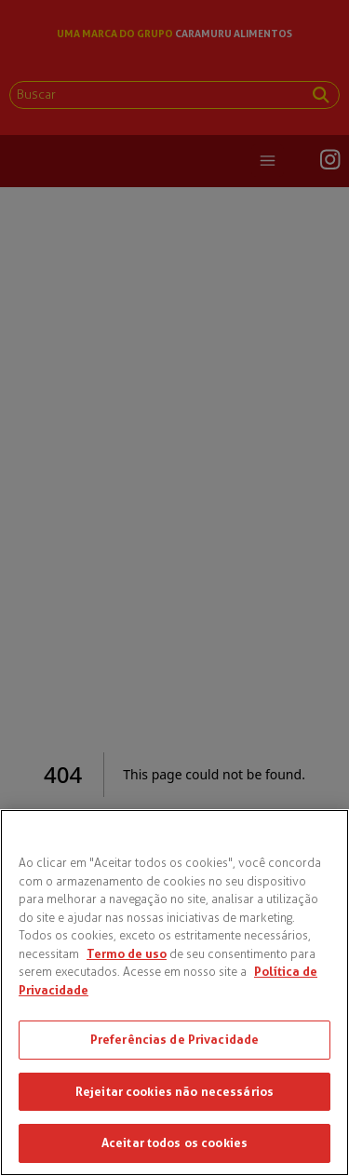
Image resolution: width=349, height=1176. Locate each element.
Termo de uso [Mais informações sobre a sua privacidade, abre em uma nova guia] (127, 953)
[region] (174, 992)
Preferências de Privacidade (175, 1039)
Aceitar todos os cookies (174, 1142)
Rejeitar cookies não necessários (174, 1091)
